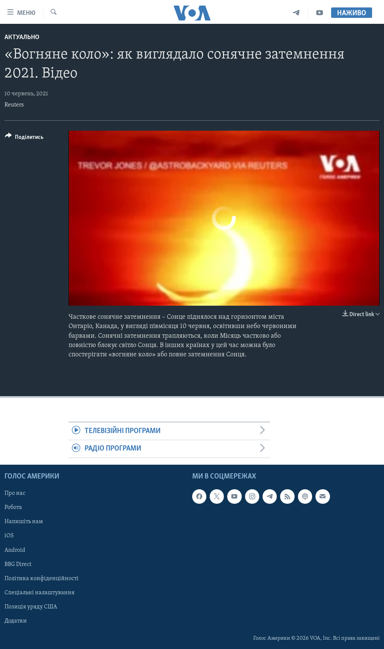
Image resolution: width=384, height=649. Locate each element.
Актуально (21, 37)
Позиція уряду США (30, 607)
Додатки (15, 621)
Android (14, 550)
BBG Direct (17, 564)
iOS (9, 536)
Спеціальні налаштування (39, 592)
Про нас (14, 493)
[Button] (24, 138)
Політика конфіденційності (41, 578)
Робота (13, 507)
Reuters (14, 105)
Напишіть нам (23, 522)
